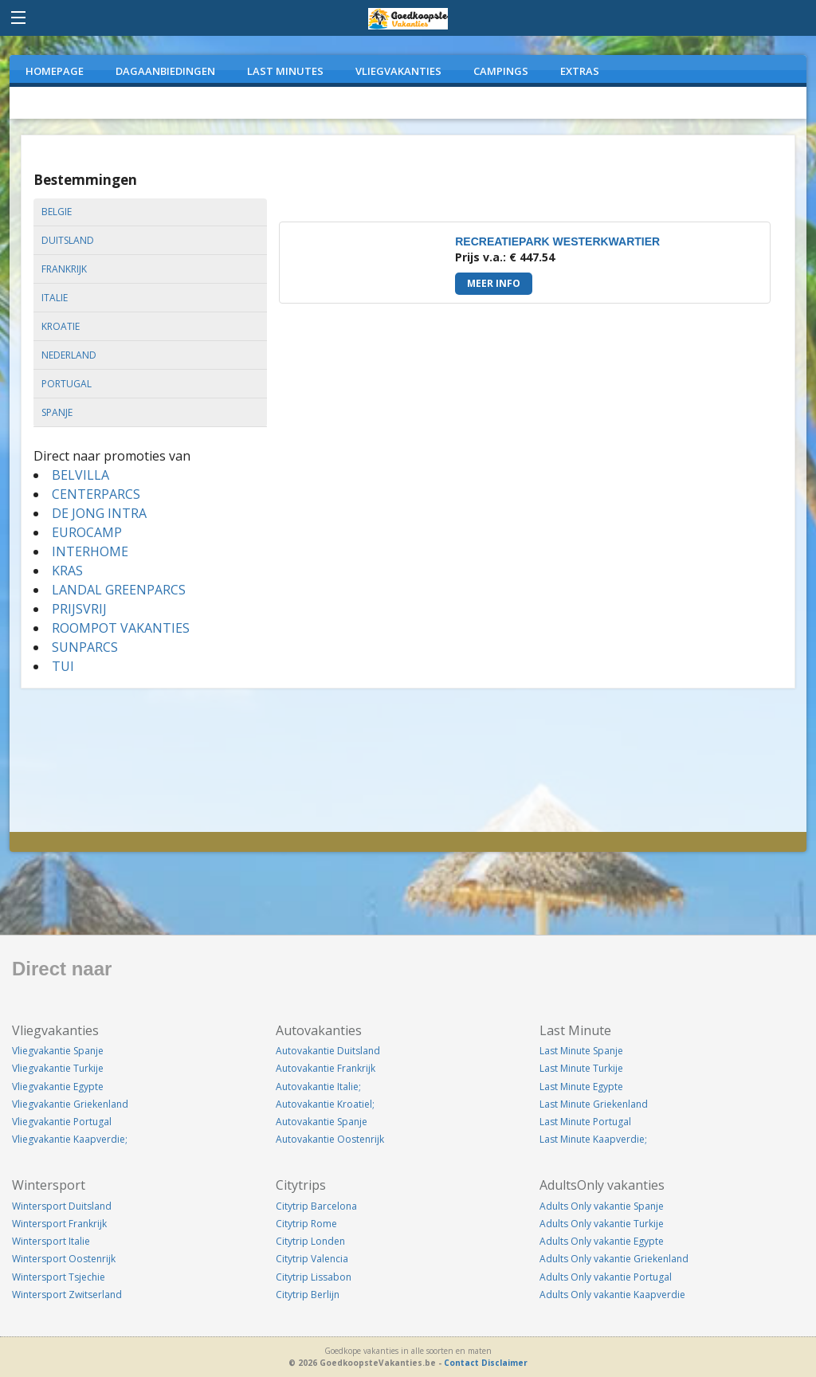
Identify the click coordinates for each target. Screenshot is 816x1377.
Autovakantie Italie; (318, 1086)
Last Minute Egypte (581, 1086)
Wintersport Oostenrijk (64, 1258)
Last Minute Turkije (581, 1068)
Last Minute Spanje (581, 1050)
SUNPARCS (85, 647)
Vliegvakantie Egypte (58, 1086)
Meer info (493, 283)
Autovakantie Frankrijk (325, 1068)
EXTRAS (579, 71)
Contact (461, 1362)
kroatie (60, 326)
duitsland (67, 240)
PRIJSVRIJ (79, 609)
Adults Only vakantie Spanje (601, 1206)
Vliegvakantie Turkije (58, 1068)
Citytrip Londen (310, 1241)
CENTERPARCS (96, 494)
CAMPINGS (500, 71)
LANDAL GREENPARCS (119, 589)
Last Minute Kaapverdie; (593, 1139)
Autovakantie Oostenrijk (330, 1139)
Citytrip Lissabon (313, 1277)
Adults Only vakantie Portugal (605, 1277)
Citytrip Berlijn (307, 1294)
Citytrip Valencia (312, 1258)
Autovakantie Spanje (321, 1121)
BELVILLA (80, 475)
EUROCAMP (87, 532)
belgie (56, 211)
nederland (68, 355)
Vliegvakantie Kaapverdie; (70, 1139)
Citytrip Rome (306, 1223)
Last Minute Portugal (585, 1121)
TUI (63, 666)
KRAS (67, 570)
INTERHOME (90, 551)
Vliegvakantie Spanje (58, 1050)
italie (54, 297)
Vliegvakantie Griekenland (70, 1104)
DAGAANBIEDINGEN (165, 71)
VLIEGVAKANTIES (398, 71)
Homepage (55, 71)
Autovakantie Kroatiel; (325, 1104)
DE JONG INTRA (99, 513)
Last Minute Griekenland (593, 1104)
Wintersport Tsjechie (58, 1277)
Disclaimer (504, 1362)
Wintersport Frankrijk (59, 1223)
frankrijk (64, 269)
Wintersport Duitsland (62, 1206)
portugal (66, 383)
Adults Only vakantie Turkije (601, 1223)
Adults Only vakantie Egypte (601, 1241)
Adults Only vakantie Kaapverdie (612, 1294)
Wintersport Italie (51, 1241)
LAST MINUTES (285, 71)
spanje (57, 412)
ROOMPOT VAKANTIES (121, 628)
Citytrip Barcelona (316, 1206)
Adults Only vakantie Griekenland (613, 1258)
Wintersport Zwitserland (67, 1294)
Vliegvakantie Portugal (62, 1121)
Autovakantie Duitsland (328, 1050)
